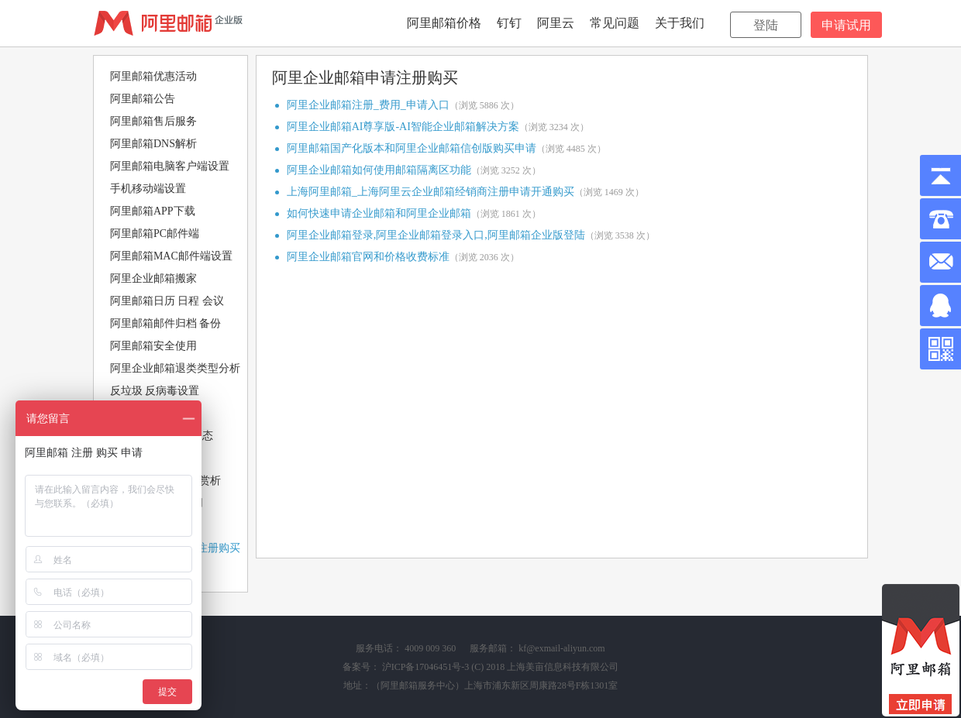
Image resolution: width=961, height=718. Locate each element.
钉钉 (509, 22)
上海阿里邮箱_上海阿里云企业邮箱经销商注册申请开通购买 (430, 192)
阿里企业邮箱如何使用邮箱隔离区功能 (379, 170)
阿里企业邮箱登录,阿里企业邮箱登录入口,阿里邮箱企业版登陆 (436, 235)
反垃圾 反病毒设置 (155, 391)
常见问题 (614, 22)
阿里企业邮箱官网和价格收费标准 (368, 257)
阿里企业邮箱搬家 (153, 278)
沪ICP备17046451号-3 (426, 666)
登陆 (765, 25)
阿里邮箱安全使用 (153, 346)
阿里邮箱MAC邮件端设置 (171, 256)
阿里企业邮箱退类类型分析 (175, 368)
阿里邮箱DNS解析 (153, 143)
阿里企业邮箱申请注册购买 (365, 77)
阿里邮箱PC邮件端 (154, 233)
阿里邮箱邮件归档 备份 (166, 323)
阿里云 (555, 22)
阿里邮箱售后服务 (153, 121)
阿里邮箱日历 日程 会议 (167, 301)
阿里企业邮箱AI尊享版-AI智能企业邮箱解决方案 (403, 126)
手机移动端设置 (148, 188)
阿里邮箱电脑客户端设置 (169, 166)
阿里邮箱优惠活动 (153, 76)
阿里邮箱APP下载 (152, 211)
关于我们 (679, 22)
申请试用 (846, 25)
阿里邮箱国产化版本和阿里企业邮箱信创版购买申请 (411, 148)
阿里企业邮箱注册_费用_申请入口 (368, 105)
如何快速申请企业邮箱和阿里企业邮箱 (379, 213)
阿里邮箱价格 (444, 22)
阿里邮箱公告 (142, 99)
